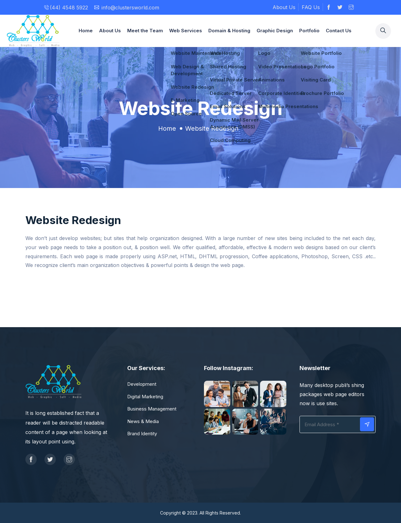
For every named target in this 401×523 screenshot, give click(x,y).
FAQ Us (311, 7)
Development (141, 384)
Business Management (151, 409)
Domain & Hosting (229, 31)
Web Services (185, 31)
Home (86, 31)
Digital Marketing (145, 397)
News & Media (143, 421)
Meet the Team (145, 31)
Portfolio (309, 31)
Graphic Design (275, 31)
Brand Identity (142, 434)
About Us (284, 7)
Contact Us (339, 31)
